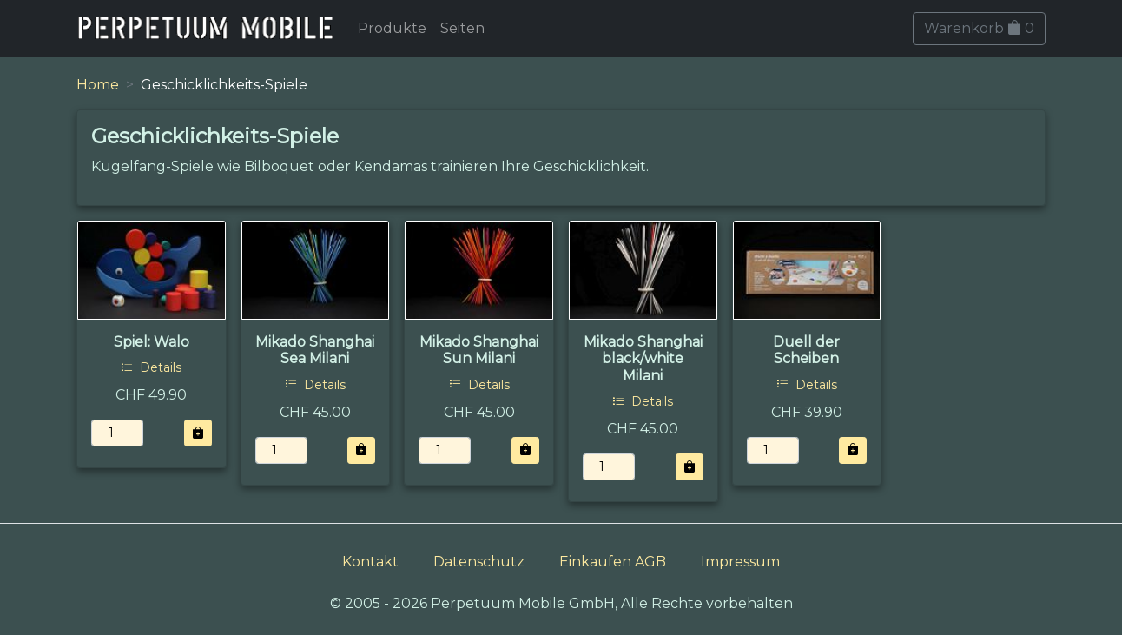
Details (151, 367)
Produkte (392, 28)
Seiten (462, 28)
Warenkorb (979, 28)
